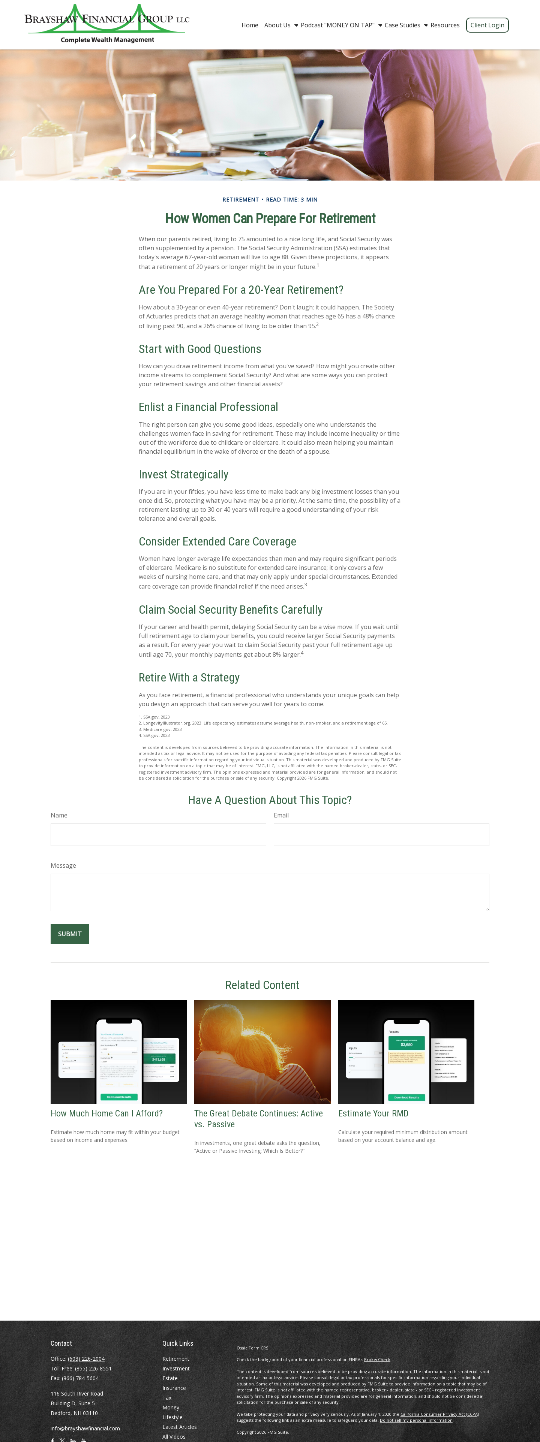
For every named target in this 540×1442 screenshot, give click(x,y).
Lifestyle (172, 1417)
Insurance (174, 1387)
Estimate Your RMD (373, 1113)
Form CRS (258, 1348)
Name (59, 815)
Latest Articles (179, 1426)
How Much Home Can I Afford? (107, 1113)
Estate (170, 1378)
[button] (249, 25)
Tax (166, 1397)
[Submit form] (70, 934)
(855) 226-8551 (93, 1368)
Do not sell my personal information (416, 1420)
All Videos (174, 1436)
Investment (176, 1368)
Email (281, 815)
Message (63, 865)
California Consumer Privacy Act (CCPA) (439, 1414)
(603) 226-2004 (86, 1358)
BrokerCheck (377, 1359)
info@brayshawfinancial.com (85, 1428)
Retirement (175, 1358)
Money (170, 1407)
